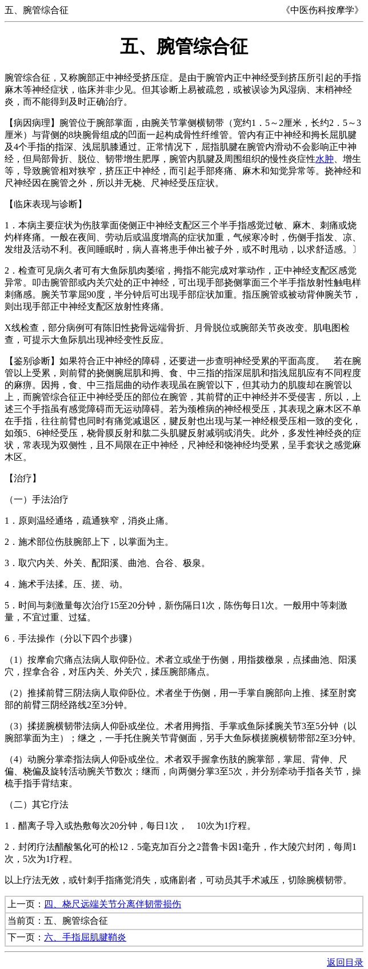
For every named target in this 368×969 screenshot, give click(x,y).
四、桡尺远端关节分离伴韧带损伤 (112, 904)
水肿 (324, 159)
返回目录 (345, 962)
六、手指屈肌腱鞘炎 (85, 937)
